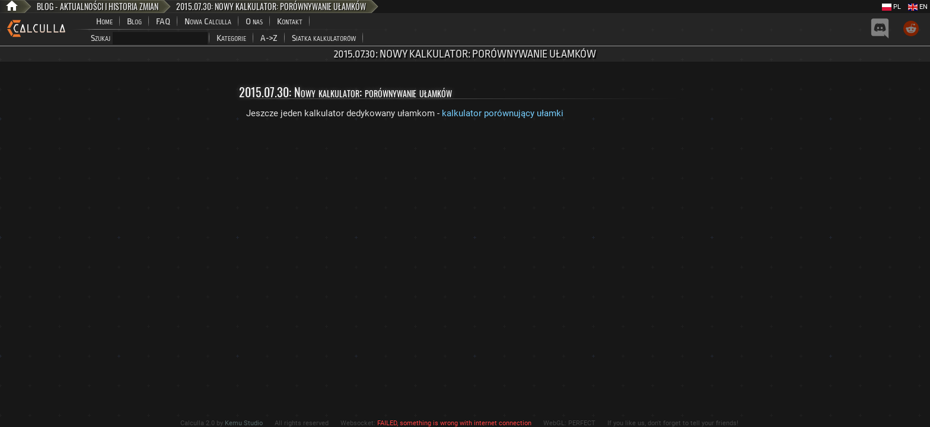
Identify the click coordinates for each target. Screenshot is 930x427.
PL (891, 7)
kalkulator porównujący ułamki (502, 113)
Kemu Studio (244, 423)
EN (918, 7)
